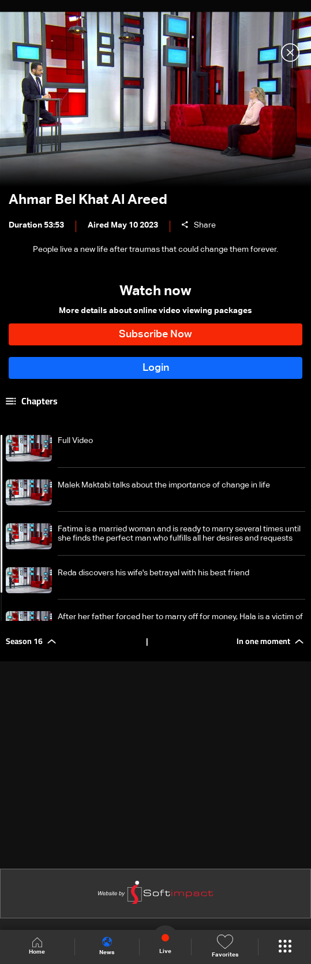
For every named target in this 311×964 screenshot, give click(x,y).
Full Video (75, 441)
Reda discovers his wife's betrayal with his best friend (153, 573)
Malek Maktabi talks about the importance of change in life (164, 485)
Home (37, 946)
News (106, 946)
